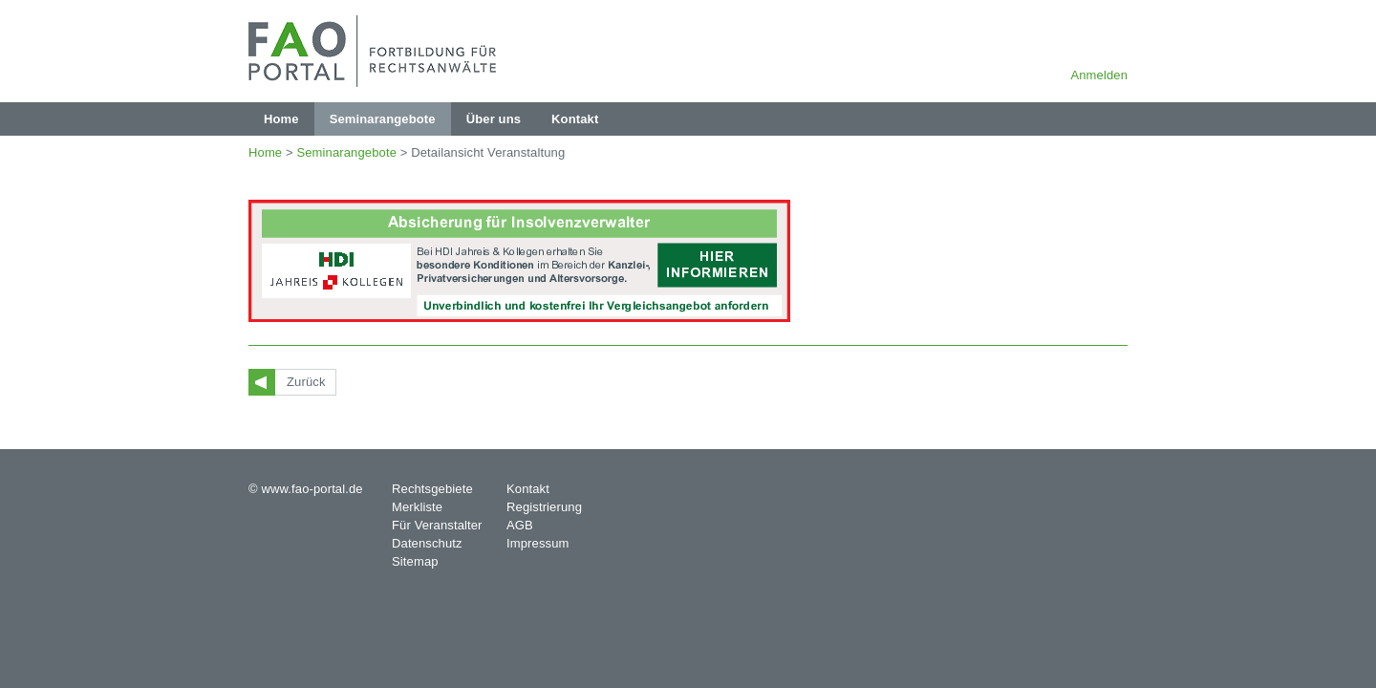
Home (265, 152)
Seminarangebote (346, 152)
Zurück (306, 382)
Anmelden (1099, 75)
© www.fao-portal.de (305, 489)
